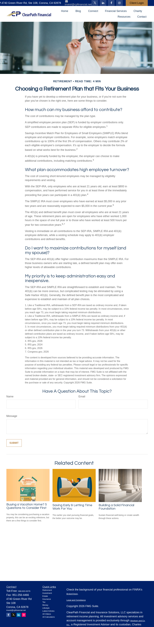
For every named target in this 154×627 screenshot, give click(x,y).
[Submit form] (14, 443)
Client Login (137, 2)
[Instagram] (24, 615)
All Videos (46, 614)
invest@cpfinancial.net (16, 610)
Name (10, 396)
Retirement (47, 590)
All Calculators (48, 617)
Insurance (46, 599)
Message (11, 416)
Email (82, 396)
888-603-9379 (24, 591)
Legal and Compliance (76, 600)
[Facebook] (111, 3)
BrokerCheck (72, 594)
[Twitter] (95, 3)
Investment (47, 593)
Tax (43, 602)
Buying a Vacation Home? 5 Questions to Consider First (26, 506)
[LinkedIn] (103, 3)
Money (45, 605)
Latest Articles (48, 611)
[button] (64, 11)
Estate (45, 596)
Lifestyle (46, 608)
